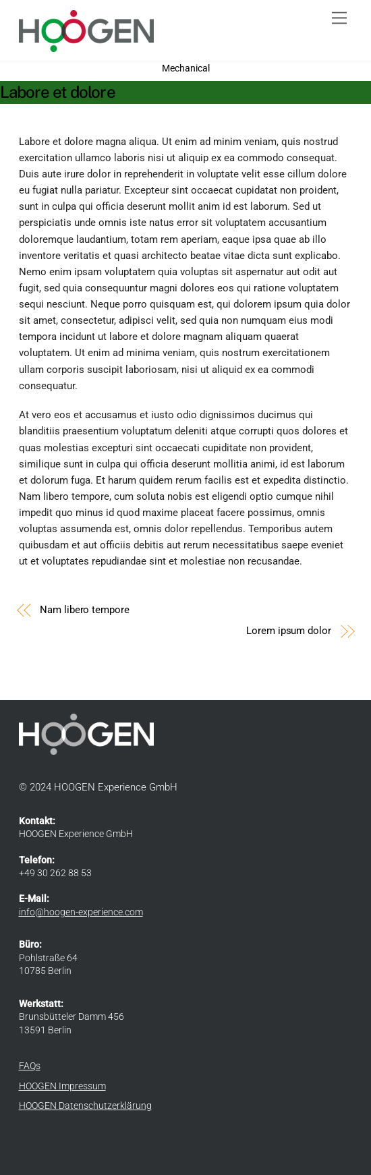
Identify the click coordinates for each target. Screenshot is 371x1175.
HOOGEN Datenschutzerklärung (85, 1105)
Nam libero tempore (85, 610)
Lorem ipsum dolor (288, 631)
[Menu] (339, 18)
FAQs (29, 1065)
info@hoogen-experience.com (81, 912)
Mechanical (186, 68)
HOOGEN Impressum (62, 1086)
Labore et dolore (57, 91)
